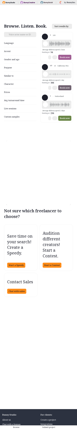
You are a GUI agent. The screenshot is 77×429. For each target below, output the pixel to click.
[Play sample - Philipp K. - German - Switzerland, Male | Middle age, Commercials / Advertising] (45, 43)
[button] (59, 43)
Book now (65, 57)
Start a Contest (52, 265)
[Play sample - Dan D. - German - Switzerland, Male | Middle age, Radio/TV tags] (45, 104)
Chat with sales (17, 291)
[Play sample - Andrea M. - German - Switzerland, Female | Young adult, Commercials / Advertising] (45, 74)
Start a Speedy (16, 265)
